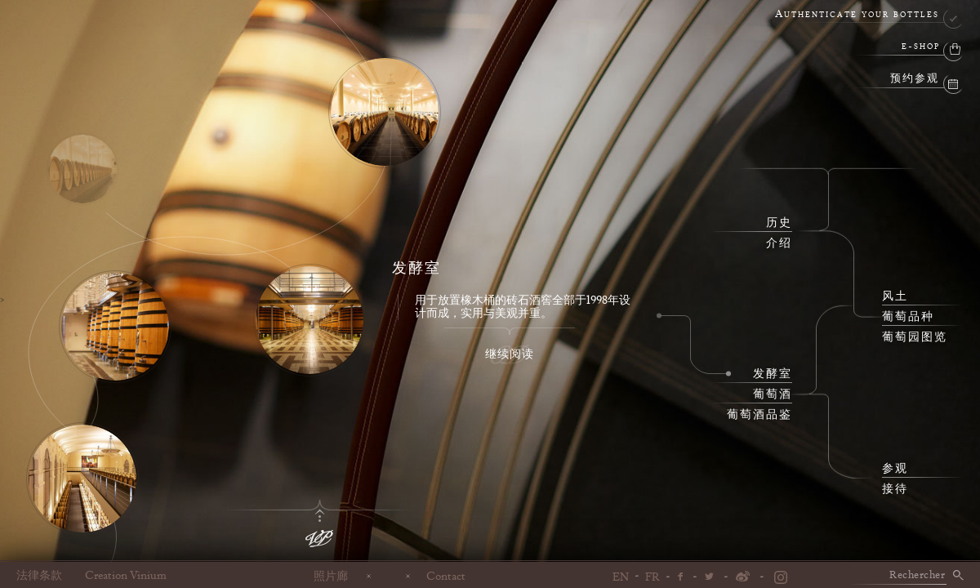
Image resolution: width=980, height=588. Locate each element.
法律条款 (39, 575)
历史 (779, 223)
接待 (895, 489)
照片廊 (331, 575)
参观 (895, 468)
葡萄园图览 (914, 337)
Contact (446, 575)
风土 (895, 296)
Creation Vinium (126, 575)
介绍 (779, 243)
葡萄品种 (908, 317)
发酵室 (772, 374)
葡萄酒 (772, 394)
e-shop (921, 47)
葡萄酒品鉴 (759, 415)
